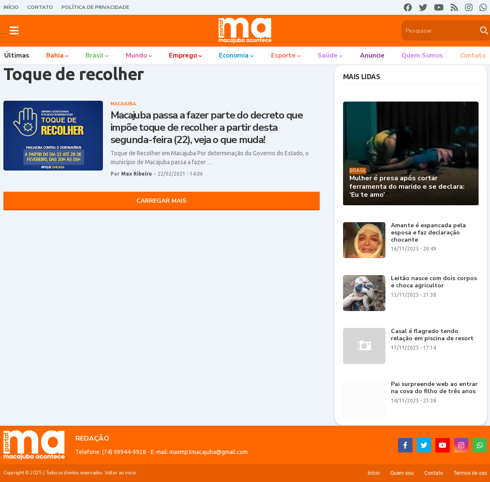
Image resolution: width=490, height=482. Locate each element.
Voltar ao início (120, 473)
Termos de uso (470, 473)
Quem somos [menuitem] (422, 55)
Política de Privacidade (95, 7)
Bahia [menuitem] (55, 55)
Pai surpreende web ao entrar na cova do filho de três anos (434, 388)
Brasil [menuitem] (94, 55)
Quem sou (402, 473)
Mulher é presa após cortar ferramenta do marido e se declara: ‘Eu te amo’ (407, 186)
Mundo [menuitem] (136, 55)
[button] (14, 30)
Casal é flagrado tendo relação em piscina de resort (432, 335)
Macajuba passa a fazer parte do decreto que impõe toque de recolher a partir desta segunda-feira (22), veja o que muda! (207, 127)
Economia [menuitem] (234, 55)
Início (11, 7)
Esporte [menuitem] (283, 55)
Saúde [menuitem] (328, 55)
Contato (40, 7)
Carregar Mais (161, 201)
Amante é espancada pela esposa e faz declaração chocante (428, 232)
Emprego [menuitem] (183, 55)
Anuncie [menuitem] (372, 55)
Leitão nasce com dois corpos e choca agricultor (434, 282)
